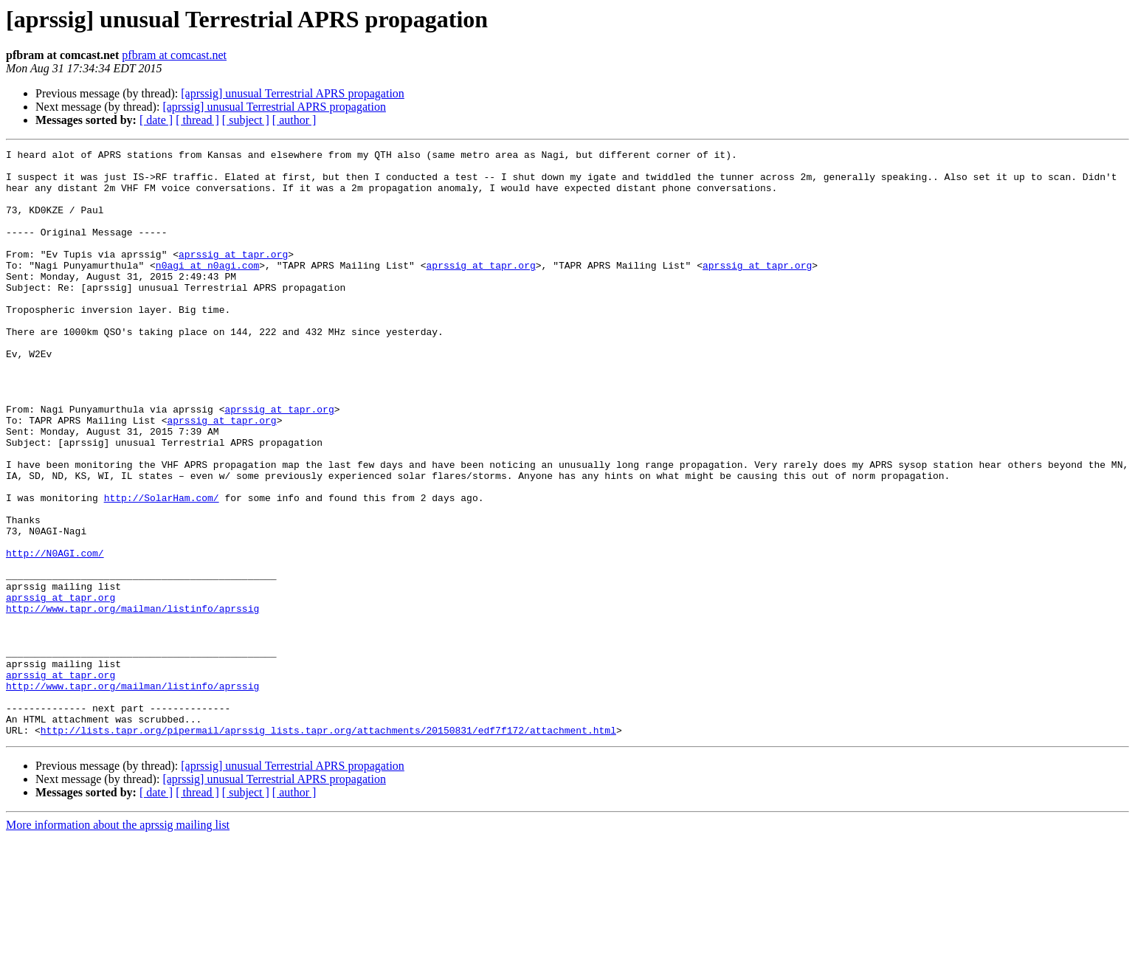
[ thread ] (197, 120)
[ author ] (294, 120)
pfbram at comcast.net (174, 55)
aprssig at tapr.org (233, 276)
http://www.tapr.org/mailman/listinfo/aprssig (132, 701)
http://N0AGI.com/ (55, 634)
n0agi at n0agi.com (207, 289)
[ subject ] (245, 120)
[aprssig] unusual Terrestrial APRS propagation (292, 93)
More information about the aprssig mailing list (118, 942)
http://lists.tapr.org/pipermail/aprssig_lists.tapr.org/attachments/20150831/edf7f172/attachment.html (328, 847)
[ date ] (156, 120)
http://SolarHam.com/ (161, 568)
